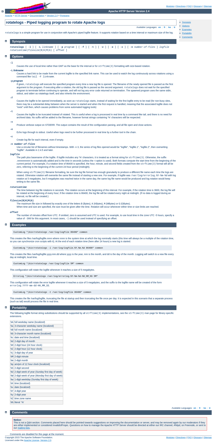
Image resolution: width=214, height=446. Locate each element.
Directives (181, 6)
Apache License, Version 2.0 (37, 440)
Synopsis (186, 22)
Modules (170, 6)
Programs (64, 15)
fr (164, 27)
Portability (187, 33)
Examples (187, 29)
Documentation (37, 15)
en (159, 27)
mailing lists (24, 428)
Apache (8, 15)
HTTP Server (21, 15)
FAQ (189, 6)
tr (174, 27)
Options (186, 26)
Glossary (197, 6)
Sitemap (208, 6)
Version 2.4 (52, 15)
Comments (187, 37)
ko (169, 27)
